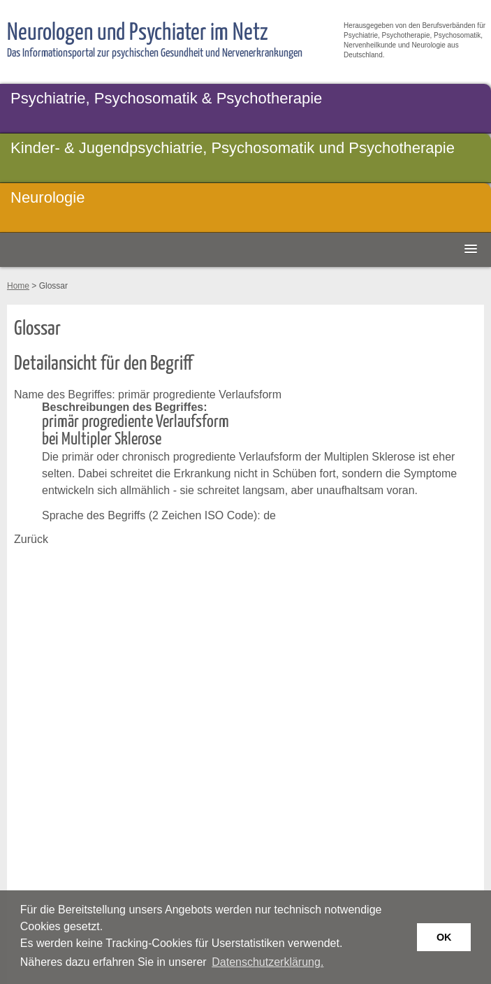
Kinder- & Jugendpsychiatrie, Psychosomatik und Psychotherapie (232, 148)
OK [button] (444, 937)
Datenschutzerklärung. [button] (267, 962)
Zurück (31, 539)
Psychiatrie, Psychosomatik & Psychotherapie (166, 98)
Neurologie (47, 197)
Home (18, 286)
